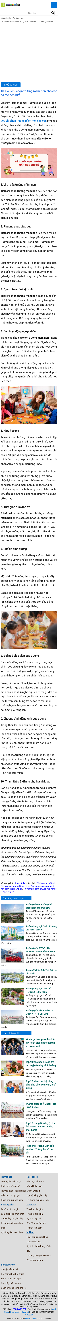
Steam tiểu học (34, 1241)
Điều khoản (15, 1312)
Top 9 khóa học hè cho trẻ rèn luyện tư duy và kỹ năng (41, 1063)
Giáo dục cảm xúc (35, 1181)
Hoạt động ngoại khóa (37, 1237)
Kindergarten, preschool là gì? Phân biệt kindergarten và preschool (40, 1043)
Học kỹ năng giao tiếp (37, 1195)
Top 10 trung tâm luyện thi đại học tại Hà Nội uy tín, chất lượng (40, 1126)
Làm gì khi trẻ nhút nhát (12, 1213)
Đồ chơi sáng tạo (35, 1260)
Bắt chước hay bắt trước (12, 1274)
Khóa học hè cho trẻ (10, 1186)
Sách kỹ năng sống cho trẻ (13, 1287)
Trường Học (18, 18)
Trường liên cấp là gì (11, 1181)
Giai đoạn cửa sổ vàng (41, 886)
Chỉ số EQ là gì (33, 1190)
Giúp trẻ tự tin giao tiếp (12, 1218)
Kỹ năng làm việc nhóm (12, 1232)
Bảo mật (25, 1312)
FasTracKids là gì (9, 1209)
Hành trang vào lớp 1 (11, 1278)
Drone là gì (24, 886)
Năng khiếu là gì (34, 1186)
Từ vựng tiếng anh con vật (39, 1255)
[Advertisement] (29, 52)
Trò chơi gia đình (35, 1213)
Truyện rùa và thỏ (48, 888)
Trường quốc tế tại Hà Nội (13, 1190)
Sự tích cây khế (34, 1218)
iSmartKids (6, 18)
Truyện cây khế (8, 891)
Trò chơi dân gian (35, 1209)
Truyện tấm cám (31, 888)
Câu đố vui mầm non (36, 1223)
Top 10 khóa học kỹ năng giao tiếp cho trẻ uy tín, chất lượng (41, 1084)
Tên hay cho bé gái (9, 886)
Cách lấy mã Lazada (11, 1283)
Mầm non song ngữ (10, 1195)
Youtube (29, 1314)
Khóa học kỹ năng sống (12, 1200)
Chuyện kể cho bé (9, 1269)
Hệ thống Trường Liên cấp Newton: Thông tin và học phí (40, 1149)
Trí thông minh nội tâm (38, 1200)
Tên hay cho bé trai (46, 883)
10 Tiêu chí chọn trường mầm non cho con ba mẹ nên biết (28, 21)
